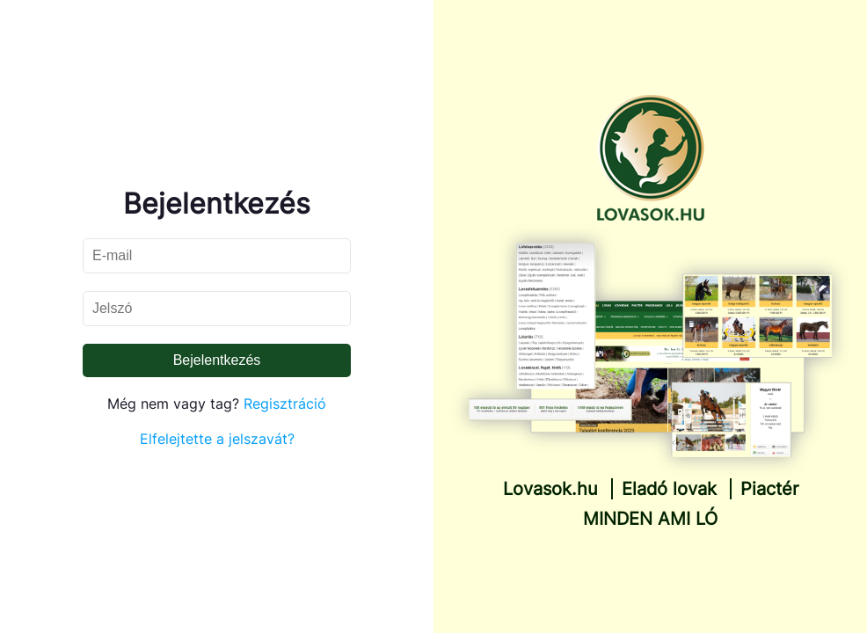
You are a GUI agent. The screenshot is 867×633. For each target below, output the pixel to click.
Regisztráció (285, 403)
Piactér (769, 488)
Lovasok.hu (550, 488)
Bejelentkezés (217, 360)
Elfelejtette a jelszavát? (217, 438)
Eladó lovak (669, 488)
